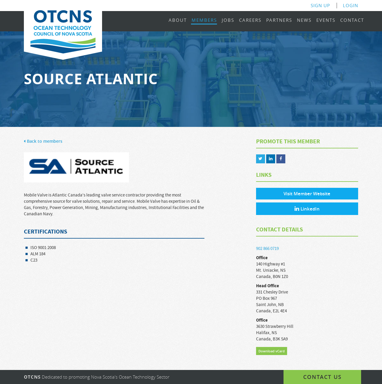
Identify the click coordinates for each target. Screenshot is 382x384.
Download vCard (271, 351)
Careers (250, 20)
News (304, 20)
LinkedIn (307, 209)
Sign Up (320, 5)
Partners (279, 20)
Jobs (228, 20)
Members (204, 20)
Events (325, 20)
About (178, 20)
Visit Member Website (307, 194)
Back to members (43, 141)
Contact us (322, 376)
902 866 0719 (267, 248)
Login (350, 5)
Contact (352, 20)
